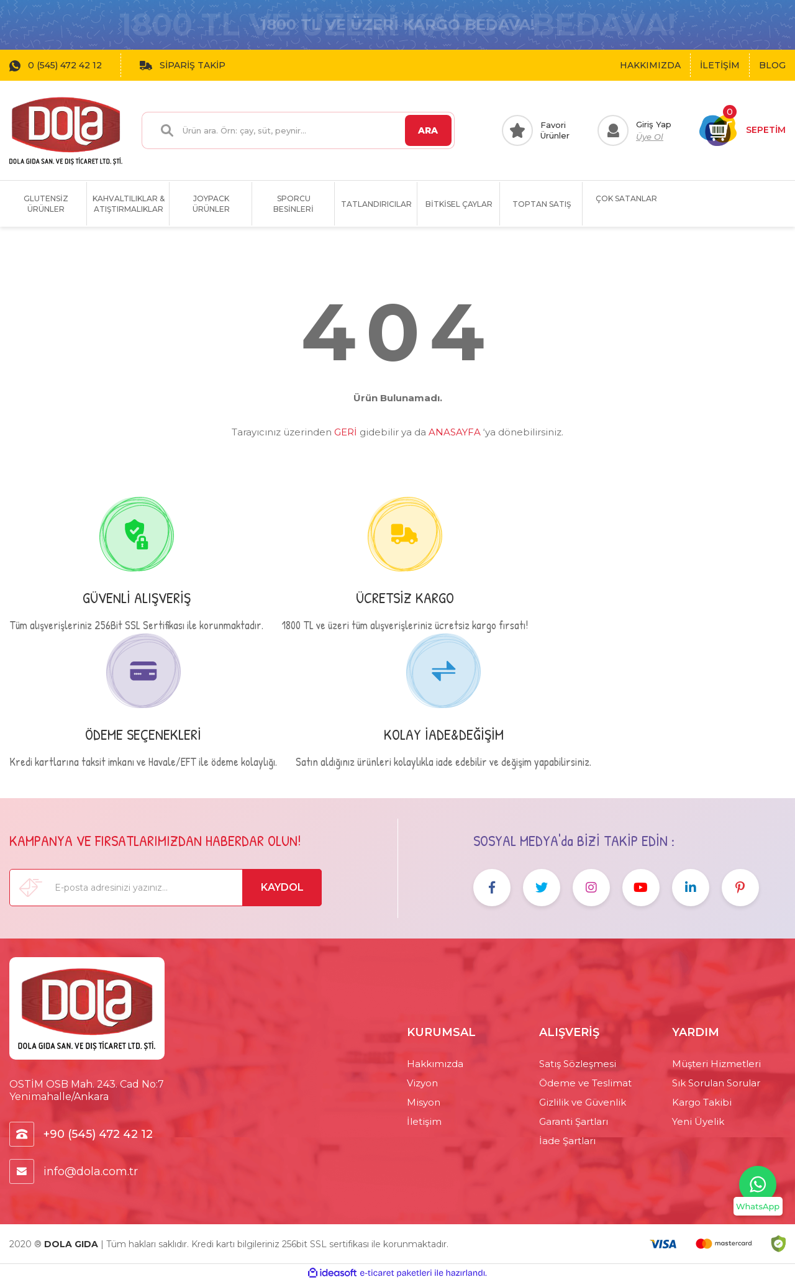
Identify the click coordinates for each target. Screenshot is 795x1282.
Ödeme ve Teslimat (585, 1083)
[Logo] (65, 130)
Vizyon (422, 1083)
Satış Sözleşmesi (577, 1064)
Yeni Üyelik (698, 1121)
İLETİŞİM (720, 65)
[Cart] (742, 130)
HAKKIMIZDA (650, 65)
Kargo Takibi (702, 1102)
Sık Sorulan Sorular (716, 1083)
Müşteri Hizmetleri (716, 1064)
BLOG (772, 65)
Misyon (423, 1102)
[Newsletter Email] (165, 887)
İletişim (424, 1121)
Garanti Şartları (573, 1121)
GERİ (345, 432)
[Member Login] (634, 130)
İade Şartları (567, 1141)
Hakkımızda (435, 1064)
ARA (428, 130)
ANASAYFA (455, 432)
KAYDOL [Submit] (282, 887)
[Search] (298, 130)
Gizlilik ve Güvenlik (582, 1102)
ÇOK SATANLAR (626, 198)
